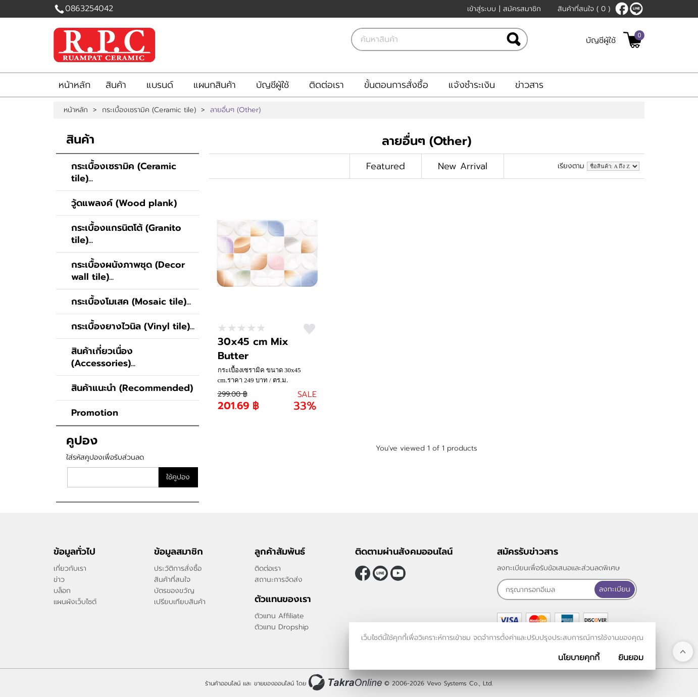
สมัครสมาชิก (522, 9)
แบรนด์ (159, 85)
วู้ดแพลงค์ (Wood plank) (124, 203)
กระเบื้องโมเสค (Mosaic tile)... (131, 301)
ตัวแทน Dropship (282, 627)
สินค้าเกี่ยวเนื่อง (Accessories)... (103, 357)
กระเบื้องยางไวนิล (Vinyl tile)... (132, 326)
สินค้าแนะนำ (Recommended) (132, 388)
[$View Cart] (632, 40)
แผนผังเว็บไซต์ (75, 601)
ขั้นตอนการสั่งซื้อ (396, 85)
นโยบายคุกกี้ (579, 658)
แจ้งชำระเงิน (471, 85)
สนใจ (309, 329)
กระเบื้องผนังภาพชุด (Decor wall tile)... (128, 271)
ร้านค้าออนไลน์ (222, 683)
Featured (385, 166)
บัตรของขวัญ (174, 590)
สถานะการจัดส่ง (279, 579)
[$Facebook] (621, 8)
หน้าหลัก (74, 85)
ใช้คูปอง (178, 477)
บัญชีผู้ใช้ (601, 40)
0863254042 (89, 9)
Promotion (94, 413)
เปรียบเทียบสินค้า (180, 601)
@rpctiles (636, 8)
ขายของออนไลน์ (274, 683)
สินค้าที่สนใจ (584, 9)
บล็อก (62, 590)
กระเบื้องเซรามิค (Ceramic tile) (149, 110)
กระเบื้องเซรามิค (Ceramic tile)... (123, 172)
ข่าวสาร (529, 85)
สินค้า (116, 85)
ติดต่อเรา (326, 85)
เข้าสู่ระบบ (481, 9)
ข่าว (59, 579)
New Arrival (462, 166)
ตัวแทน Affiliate (279, 616)
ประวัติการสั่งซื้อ (178, 568)
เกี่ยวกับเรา (70, 568)
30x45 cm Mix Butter (253, 348)
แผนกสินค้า (214, 85)
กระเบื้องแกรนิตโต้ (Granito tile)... (126, 234)
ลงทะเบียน (614, 589)
